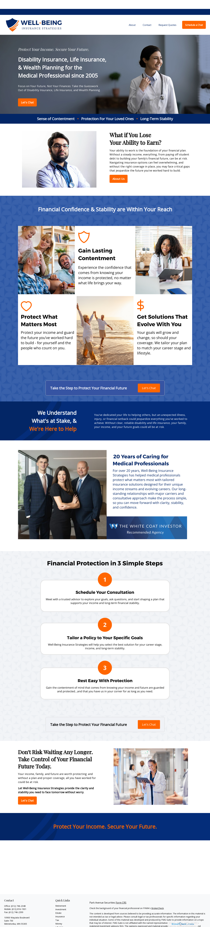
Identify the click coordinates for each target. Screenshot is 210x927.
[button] (132, 16)
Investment (60, 900)
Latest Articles (62, 921)
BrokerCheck (157, 899)
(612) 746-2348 (18, 897)
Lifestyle (59, 918)
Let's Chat (149, 379)
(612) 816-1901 (19, 900)
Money (58, 914)
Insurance (60, 907)
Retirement (60, 896)
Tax (57, 911)
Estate (58, 904)
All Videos (60, 925)
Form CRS (121, 893)
